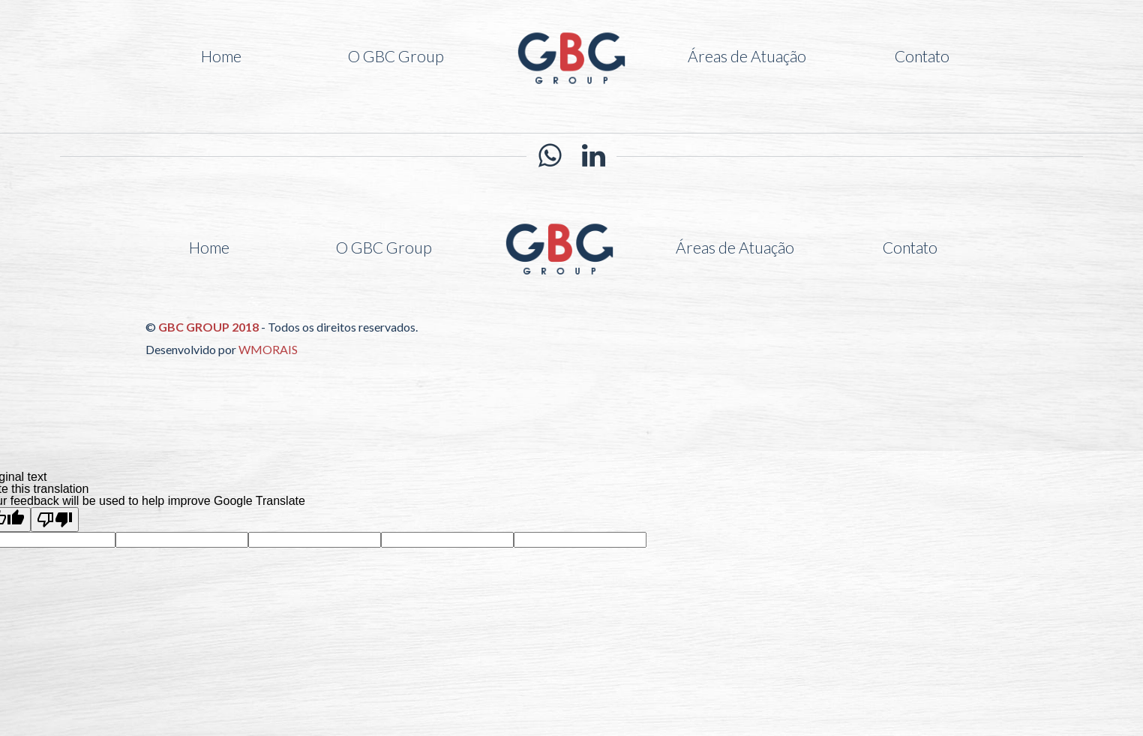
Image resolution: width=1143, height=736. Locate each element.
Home (221, 56)
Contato (922, 56)
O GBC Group (396, 56)
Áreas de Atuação (747, 56)
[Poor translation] (55, 519)
